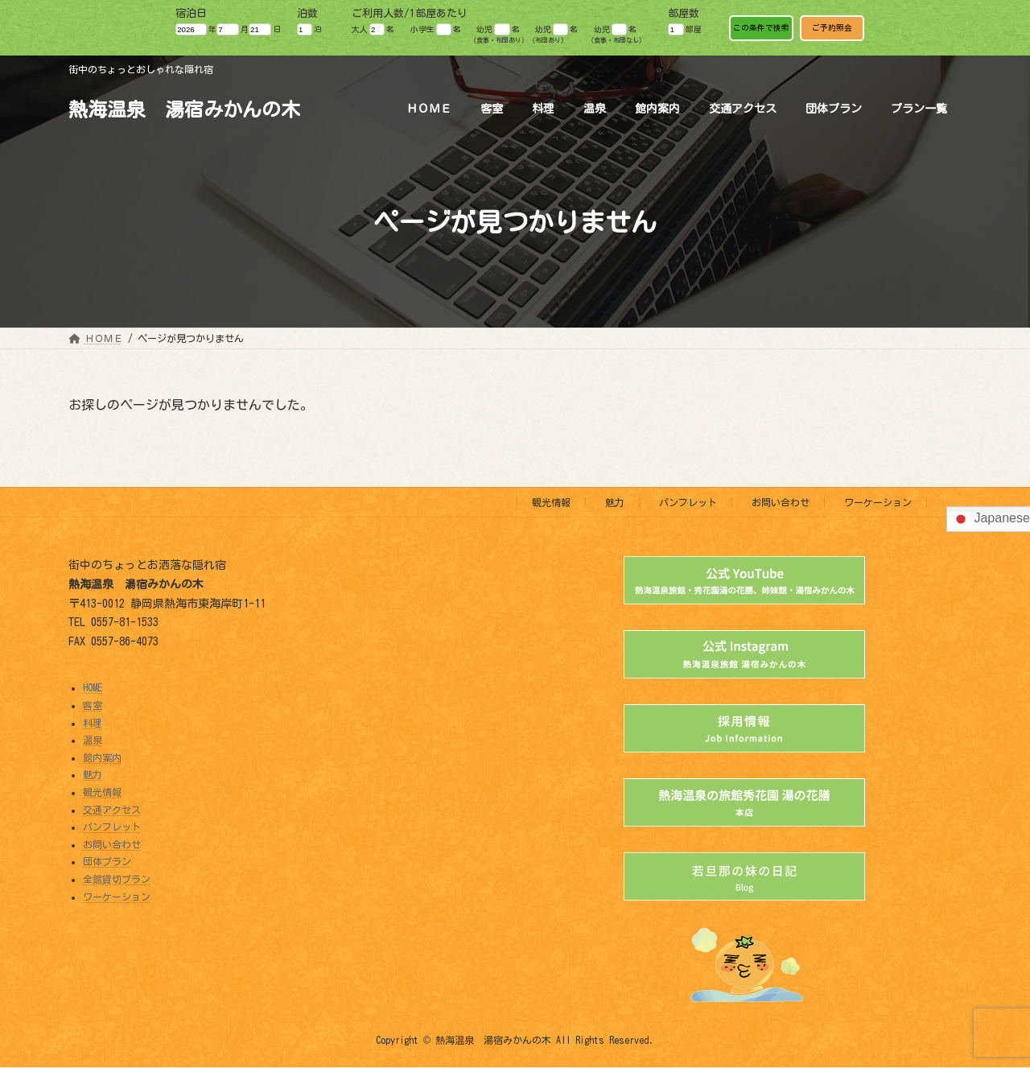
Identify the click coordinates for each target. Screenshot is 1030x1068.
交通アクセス (112, 809)
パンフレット (688, 502)
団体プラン (107, 862)
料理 (92, 723)
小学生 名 (435, 29)
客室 (92, 705)
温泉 (92, 739)
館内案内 (102, 757)
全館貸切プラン (116, 879)
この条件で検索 (761, 27)
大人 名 (373, 29)
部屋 (684, 29)
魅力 (614, 502)
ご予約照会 (832, 27)
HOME (92, 688)
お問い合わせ (781, 502)
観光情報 (551, 502)
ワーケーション (878, 502)
